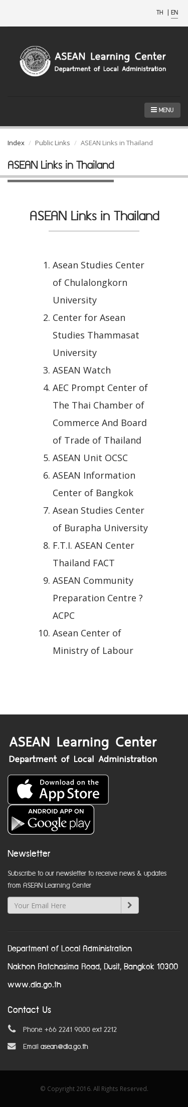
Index (16, 142)
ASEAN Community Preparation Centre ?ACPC (98, 597)
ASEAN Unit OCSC (90, 458)
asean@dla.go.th (64, 1047)
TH (160, 13)
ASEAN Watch (82, 370)
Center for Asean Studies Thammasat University (96, 334)
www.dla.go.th (34, 985)
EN (174, 13)
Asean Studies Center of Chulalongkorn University (98, 282)
